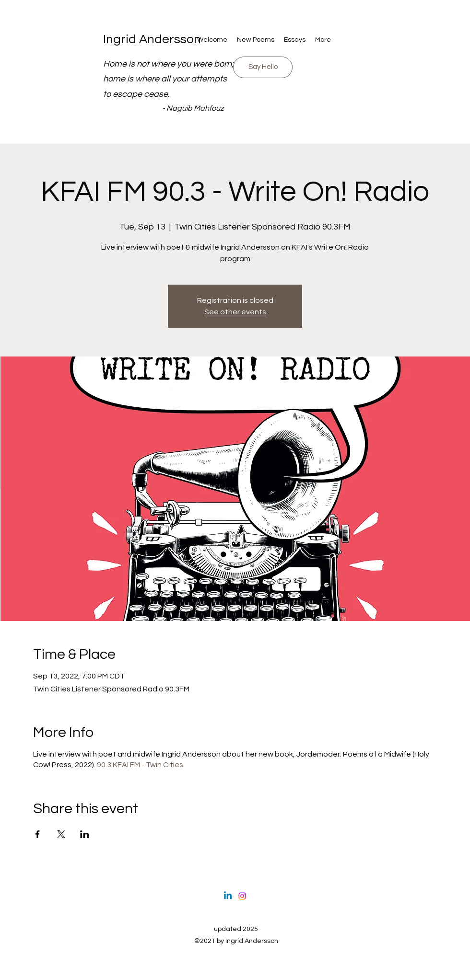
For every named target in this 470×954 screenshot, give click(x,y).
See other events (235, 312)
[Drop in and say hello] (263, 67)
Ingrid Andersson (152, 39)
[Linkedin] (228, 896)
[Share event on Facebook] (37, 834)
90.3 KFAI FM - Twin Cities (140, 765)
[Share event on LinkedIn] (84, 834)
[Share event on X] (61, 834)
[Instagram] (242, 896)
